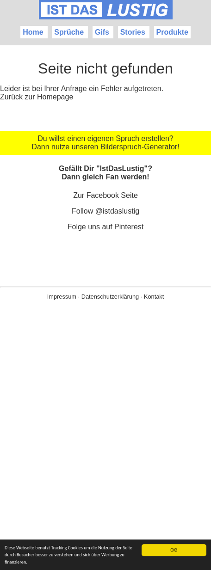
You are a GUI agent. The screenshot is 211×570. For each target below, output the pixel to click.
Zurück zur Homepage (36, 97)
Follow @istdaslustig (105, 211)
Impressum (61, 296)
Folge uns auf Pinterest (106, 227)
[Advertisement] (105, 449)
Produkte (172, 32)
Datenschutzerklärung (110, 296)
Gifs (102, 32)
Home (33, 32)
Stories (132, 32)
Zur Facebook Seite (105, 195)
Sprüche (69, 32)
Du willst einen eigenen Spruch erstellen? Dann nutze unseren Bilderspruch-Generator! (105, 143)
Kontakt (154, 296)
